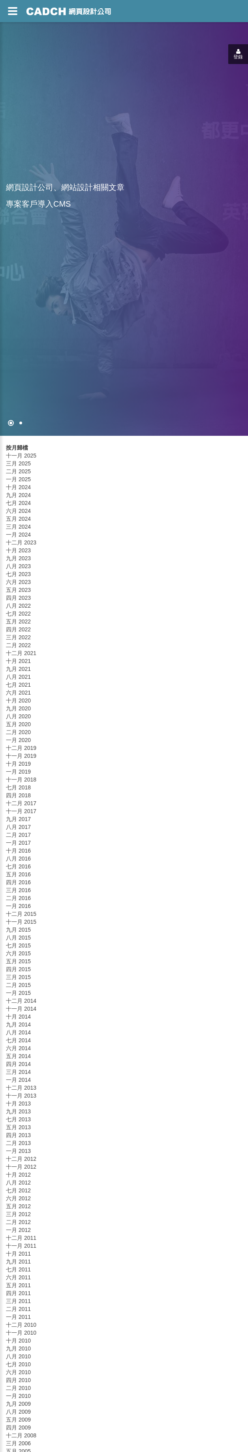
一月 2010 (18, 1396)
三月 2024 (18, 527)
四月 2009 (18, 1427)
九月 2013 (18, 1111)
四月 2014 (18, 1064)
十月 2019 (18, 764)
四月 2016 (18, 882)
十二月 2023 (21, 542)
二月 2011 (18, 1309)
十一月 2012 (21, 1167)
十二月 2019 (21, 748)
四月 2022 (18, 629)
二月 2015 (18, 985)
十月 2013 (18, 1103)
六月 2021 (18, 692)
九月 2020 (18, 708)
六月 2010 (18, 1372)
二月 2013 (18, 1143)
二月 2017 (18, 835)
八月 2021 (18, 677)
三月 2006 (18, 1443)
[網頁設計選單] (12, 11)
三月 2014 (18, 1072)
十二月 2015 (21, 914)
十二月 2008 (21, 1435)
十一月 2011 (21, 1246)
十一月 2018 (21, 779)
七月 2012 (18, 1190)
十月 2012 (18, 1174)
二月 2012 (18, 1222)
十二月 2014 (21, 1001)
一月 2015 (18, 993)
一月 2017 (18, 843)
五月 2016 (18, 874)
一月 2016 (18, 906)
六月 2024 (18, 511)
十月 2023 (18, 550)
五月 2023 (18, 590)
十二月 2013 (21, 1088)
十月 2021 (18, 661)
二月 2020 (18, 732)
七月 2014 (18, 1040)
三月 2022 (18, 637)
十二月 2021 (21, 653)
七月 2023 (18, 574)
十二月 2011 (21, 1238)
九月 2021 (18, 669)
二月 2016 (18, 898)
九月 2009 (18, 1404)
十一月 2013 (21, 1095)
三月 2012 (18, 1214)
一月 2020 (18, 740)
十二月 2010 (21, 1325)
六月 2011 (18, 1277)
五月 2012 (18, 1206)
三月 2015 (18, 977)
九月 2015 (18, 930)
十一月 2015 (21, 922)
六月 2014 (18, 1048)
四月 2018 (18, 795)
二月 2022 (18, 645)
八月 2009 (18, 1412)
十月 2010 (18, 1340)
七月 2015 (18, 945)
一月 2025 (18, 479)
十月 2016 (18, 850)
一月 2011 (18, 1317)
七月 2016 (18, 866)
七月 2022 (18, 613)
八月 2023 (18, 566)
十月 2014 (18, 1016)
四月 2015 (18, 969)
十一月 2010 (21, 1333)
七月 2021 (18, 685)
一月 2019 (18, 771)
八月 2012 (18, 1182)
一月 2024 (18, 534)
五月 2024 (18, 519)
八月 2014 (18, 1032)
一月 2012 (18, 1230)
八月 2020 (18, 716)
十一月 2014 (21, 1009)
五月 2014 (18, 1056)
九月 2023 (18, 558)
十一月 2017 (21, 811)
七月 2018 (18, 787)
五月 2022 (18, 621)
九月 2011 (18, 1261)
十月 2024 (18, 487)
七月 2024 (18, 503)
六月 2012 (18, 1198)
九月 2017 (18, 819)
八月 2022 (18, 606)
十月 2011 (18, 1253)
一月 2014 (18, 1080)
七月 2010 (18, 1364)
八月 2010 (18, 1356)
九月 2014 (18, 1024)
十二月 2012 (21, 1159)
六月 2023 (18, 582)
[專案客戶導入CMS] (21, 423)
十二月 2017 (21, 803)
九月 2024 (18, 495)
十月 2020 (18, 700)
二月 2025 (18, 471)
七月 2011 (18, 1269)
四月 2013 (18, 1135)
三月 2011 (18, 1301)
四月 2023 (18, 598)
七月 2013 (18, 1119)
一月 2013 (18, 1151)
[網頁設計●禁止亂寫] (11, 423)
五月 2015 (18, 961)
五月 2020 (18, 724)
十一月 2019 (21, 756)
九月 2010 (18, 1348)
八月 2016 (18, 858)
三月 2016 (18, 890)
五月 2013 (18, 1127)
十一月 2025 (21, 455)
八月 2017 (18, 827)
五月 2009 (18, 1419)
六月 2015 (18, 953)
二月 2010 (18, 1388)
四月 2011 (18, 1293)
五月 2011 (18, 1285)
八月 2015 (18, 937)
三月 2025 (18, 463)
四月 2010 (18, 1380)
